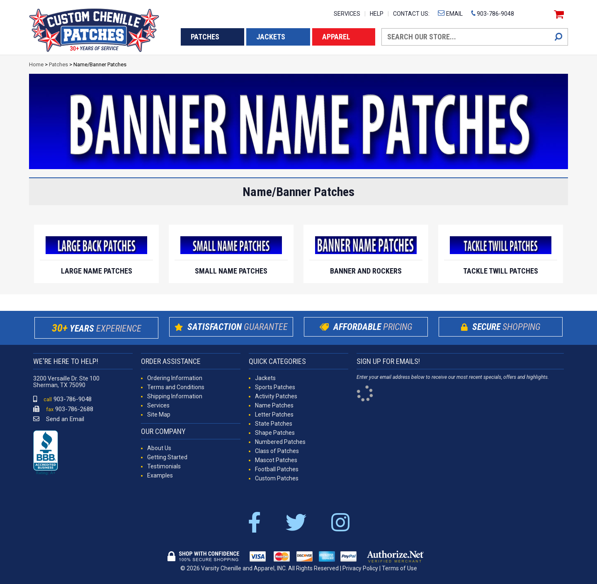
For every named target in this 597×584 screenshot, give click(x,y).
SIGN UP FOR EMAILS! (388, 361)
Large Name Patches (96, 271)
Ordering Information (174, 378)
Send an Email (58, 419)
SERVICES (347, 13)
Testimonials (164, 466)
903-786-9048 (492, 13)
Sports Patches (275, 387)
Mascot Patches (276, 460)
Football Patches (276, 469)
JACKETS (270, 36)
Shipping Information (174, 396)
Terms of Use (399, 568)
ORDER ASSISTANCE (171, 361)
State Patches (273, 423)
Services (158, 405)
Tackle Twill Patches (500, 271)
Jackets (265, 378)
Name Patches (274, 405)
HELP (376, 13)
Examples (160, 475)
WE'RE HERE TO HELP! (65, 361)
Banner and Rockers (366, 271)
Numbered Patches (280, 442)
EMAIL (450, 13)
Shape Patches (275, 432)
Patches (58, 64)
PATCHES (205, 36)
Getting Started (167, 457)
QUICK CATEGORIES (277, 361)
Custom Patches (276, 478)
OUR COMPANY (163, 431)
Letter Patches (274, 414)
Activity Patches (276, 396)
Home (36, 64)
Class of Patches (277, 451)
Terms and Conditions (175, 387)
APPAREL (336, 36)
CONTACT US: (411, 13)
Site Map (158, 414)
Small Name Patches (231, 271)
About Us (159, 448)
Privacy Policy (360, 568)
